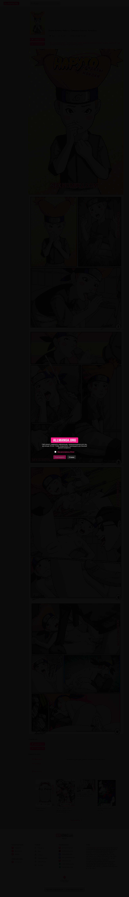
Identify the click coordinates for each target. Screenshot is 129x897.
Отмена (71, 457)
